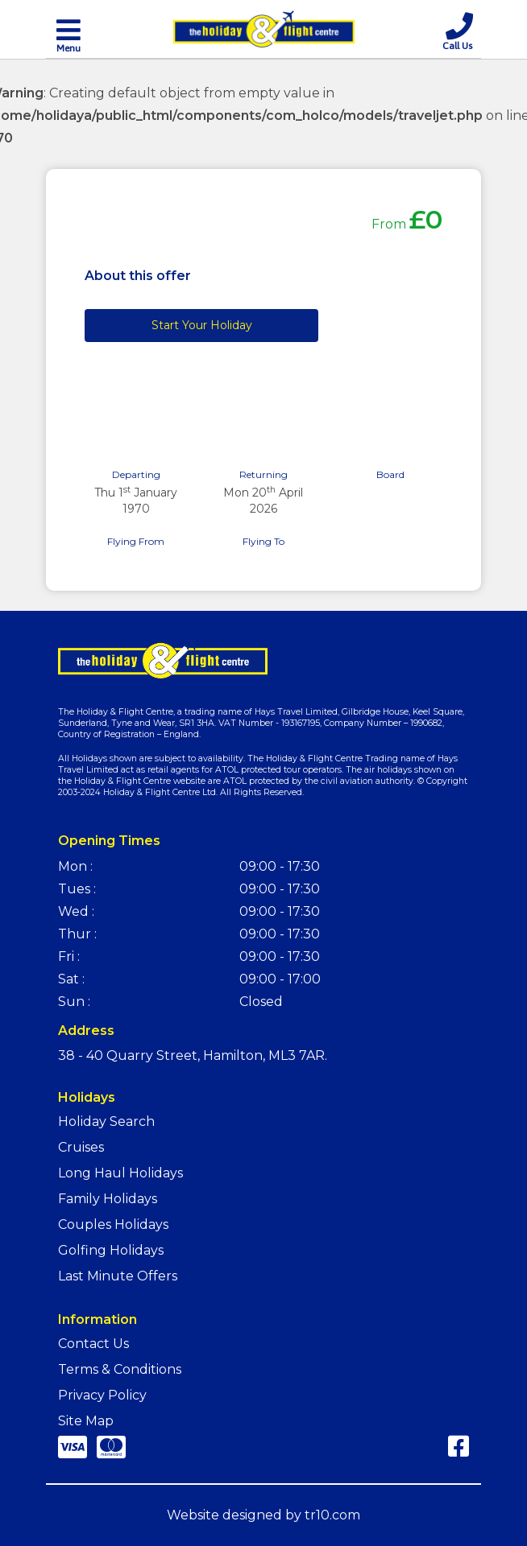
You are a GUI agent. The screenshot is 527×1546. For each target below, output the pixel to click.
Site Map (86, 1421)
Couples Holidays (113, 1224)
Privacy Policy (102, 1395)
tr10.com (332, 1515)
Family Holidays (107, 1198)
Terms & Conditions (119, 1369)
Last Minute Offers (117, 1276)
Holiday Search (106, 1121)
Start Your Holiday (201, 325)
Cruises (81, 1147)
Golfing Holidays (111, 1250)
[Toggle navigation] (68, 34)
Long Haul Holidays (120, 1173)
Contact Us (93, 1343)
